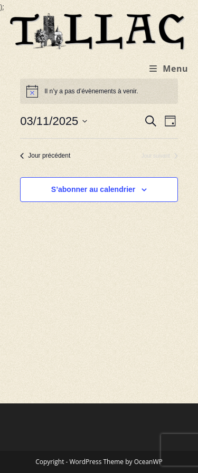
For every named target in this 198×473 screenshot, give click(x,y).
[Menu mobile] (168, 68)
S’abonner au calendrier (93, 189)
